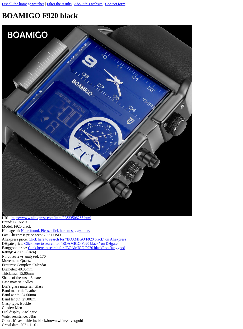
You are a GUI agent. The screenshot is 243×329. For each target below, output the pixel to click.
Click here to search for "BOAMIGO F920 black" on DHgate (70, 243)
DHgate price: (13, 243)
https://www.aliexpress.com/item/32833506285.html (51, 218)
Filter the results (59, 4)
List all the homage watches (23, 4)
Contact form (115, 4)
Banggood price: (15, 248)
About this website (88, 4)
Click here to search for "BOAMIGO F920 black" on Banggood (76, 248)
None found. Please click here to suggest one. (55, 231)
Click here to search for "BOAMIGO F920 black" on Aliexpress (77, 239)
